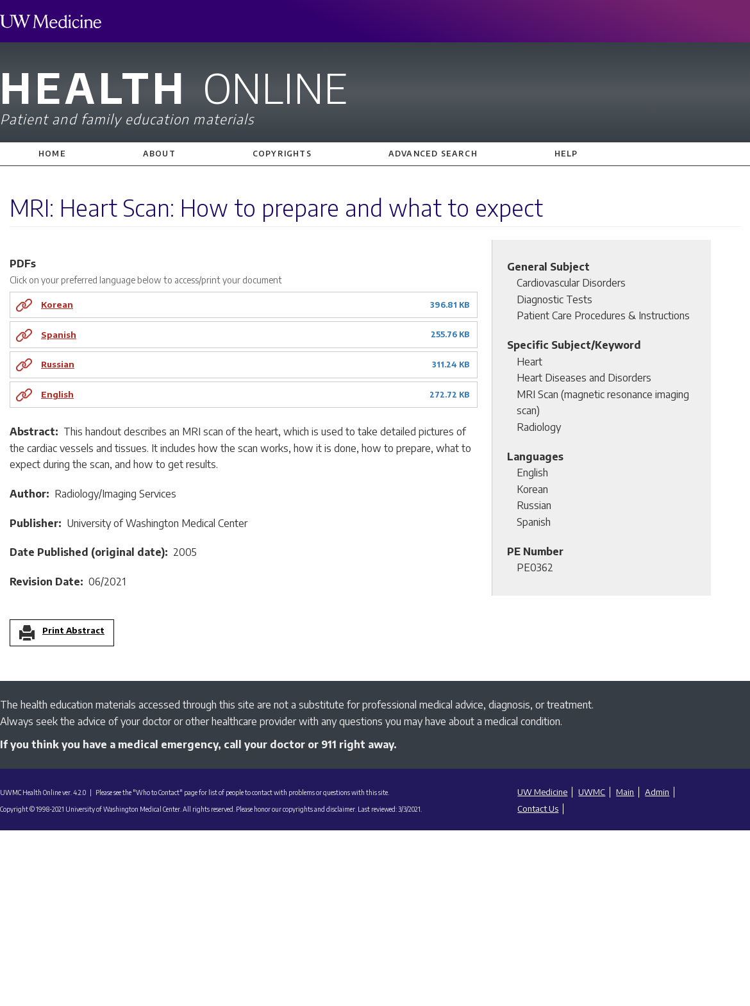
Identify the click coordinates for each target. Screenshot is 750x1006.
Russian (57, 363)
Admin (657, 792)
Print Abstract (73, 630)
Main (625, 792)
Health (375, 95)
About (159, 153)
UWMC (591, 792)
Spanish (58, 334)
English (57, 394)
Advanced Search (433, 153)
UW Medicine (542, 792)
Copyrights (282, 153)
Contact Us (537, 808)
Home (52, 153)
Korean (57, 304)
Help (566, 153)
